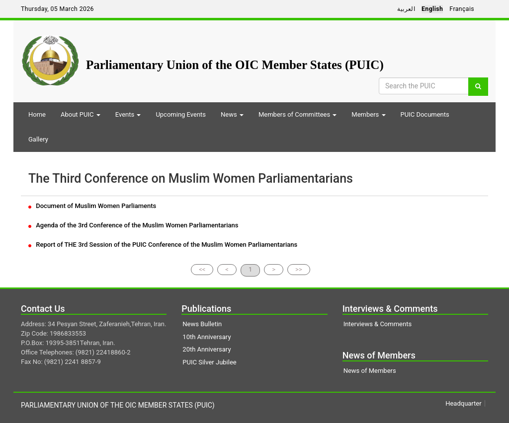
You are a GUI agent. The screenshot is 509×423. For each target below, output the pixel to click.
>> (298, 269)
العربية (406, 8)
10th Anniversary (206, 337)
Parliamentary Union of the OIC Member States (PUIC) (235, 64)
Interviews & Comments (377, 324)
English (432, 8)
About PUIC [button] (80, 114)
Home (37, 114)
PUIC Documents (425, 114)
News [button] (232, 114)
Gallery (38, 139)
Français (461, 8)
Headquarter (463, 403)
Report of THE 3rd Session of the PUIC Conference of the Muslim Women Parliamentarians (162, 244)
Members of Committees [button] (297, 114)
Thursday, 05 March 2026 (57, 8)
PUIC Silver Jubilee (209, 362)
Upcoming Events (181, 114)
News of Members (369, 370)
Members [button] (368, 114)
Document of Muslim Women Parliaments (92, 206)
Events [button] (128, 114)
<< (202, 269)
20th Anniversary (206, 349)
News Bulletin (202, 324)
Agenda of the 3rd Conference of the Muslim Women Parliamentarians (133, 225)
